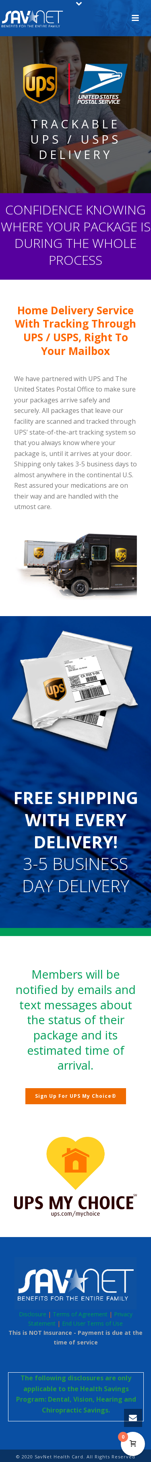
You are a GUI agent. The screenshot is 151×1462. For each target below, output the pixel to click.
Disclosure (32, 1314)
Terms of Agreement (80, 1314)
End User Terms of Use (92, 1323)
